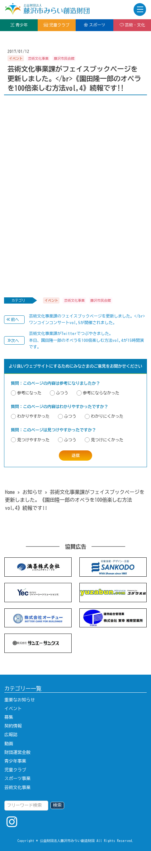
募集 (8, 717)
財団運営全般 (17, 752)
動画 (8, 744)
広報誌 (10, 734)
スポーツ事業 (17, 778)
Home (10, 492)
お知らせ (32, 492)
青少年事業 (15, 761)
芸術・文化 (132, 24)
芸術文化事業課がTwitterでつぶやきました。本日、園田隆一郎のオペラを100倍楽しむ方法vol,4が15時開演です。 (86, 340)
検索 (57, 805)
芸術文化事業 (17, 787)
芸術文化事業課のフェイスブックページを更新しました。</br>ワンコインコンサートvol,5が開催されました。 (87, 319)
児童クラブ (56, 24)
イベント (13, 708)
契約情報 (13, 726)
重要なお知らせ (19, 700)
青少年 (19, 24)
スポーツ (94, 24)
